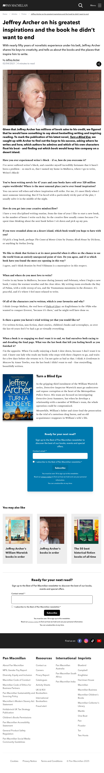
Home (5, 14)
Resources (44, 658)
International (66, 658)
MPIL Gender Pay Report (15, 670)
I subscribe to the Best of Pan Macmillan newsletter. (57, 462)
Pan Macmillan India (66, 681)
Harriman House (86, 680)
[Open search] (80, 5)
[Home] (15, 5)
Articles (14, 14)
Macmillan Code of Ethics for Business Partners (17, 686)
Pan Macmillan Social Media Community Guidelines (16, 740)
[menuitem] (19, 666)
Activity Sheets (43, 684)
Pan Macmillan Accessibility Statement (16, 724)
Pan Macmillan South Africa (66, 675)
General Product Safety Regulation (14, 732)
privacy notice (46, 477)
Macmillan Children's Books (88, 696)
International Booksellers (42, 699)
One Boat (82, 715)
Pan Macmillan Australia (63, 667)
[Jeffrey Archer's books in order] (52, 539)
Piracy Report (42, 675)
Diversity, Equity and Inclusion (17, 675)
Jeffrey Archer (13, 60)
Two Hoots (83, 735)
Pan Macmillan (14, 658)
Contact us (41, 665)
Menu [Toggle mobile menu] (95, 5)
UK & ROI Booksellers (41, 691)
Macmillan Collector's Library (88, 704)
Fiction (24, 14)
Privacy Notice (30, 761)
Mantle (81, 711)
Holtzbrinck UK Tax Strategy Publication (16, 711)
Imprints (84, 658)
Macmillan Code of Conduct (16, 680)
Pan (80, 720)
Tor (79, 730)
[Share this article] (98, 64)
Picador (82, 725)
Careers (40, 670)
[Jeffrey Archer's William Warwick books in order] (17, 539)
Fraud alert (41, 706)
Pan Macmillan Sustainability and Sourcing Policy (19, 695)
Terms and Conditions (51, 761)
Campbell (82, 670)
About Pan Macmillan (13, 665)
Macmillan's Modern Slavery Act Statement (18, 703)
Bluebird (82, 665)
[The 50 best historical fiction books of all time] (86, 539)
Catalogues (41, 680)
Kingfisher (83, 675)
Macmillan (83, 684)
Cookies (14, 761)
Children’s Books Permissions (17, 717)
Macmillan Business (87, 689)
